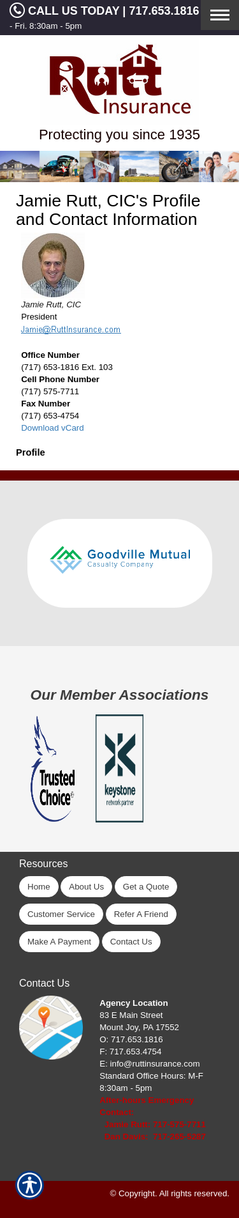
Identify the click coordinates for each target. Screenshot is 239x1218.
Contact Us (131, 941)
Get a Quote (146, 886)
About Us (86, 886)
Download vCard (52, 428)
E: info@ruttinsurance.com (149, 1063)
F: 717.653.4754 (130, 1051)
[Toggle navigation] (220, 15)
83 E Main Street (131, 1015)
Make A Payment (59, 941)
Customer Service (61, 914)
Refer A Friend (141, 914)
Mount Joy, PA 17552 (139, 1027)
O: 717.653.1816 (131, 1039)
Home (38, 886)
